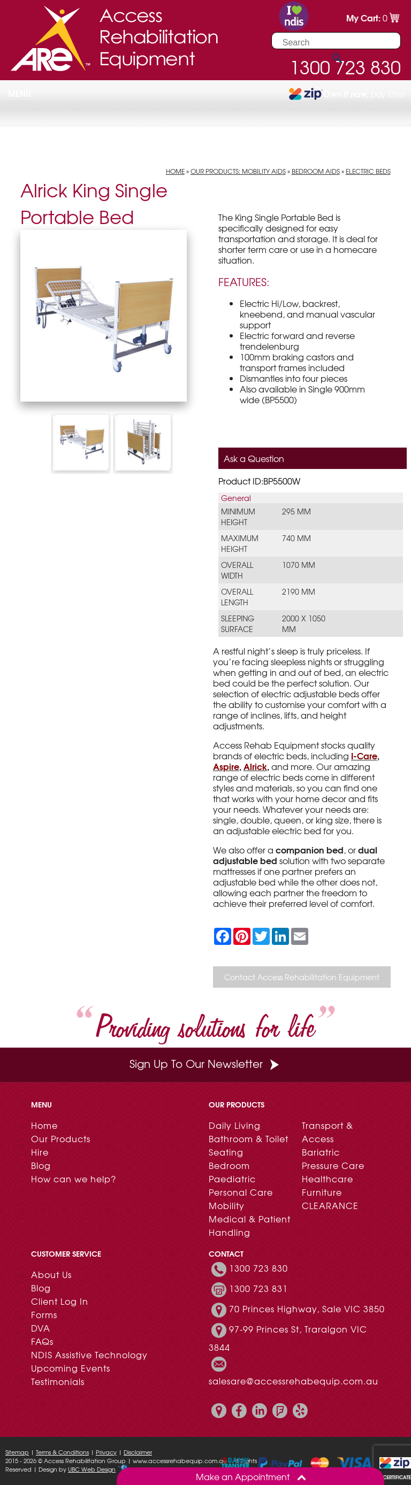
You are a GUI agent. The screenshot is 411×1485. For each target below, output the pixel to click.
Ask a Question (254, 458)
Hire (40, 1151)
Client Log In (59, 1301)
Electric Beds (368, 171)
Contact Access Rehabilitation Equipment (301, 977)
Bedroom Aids (316, 171)
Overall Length (237, 596)
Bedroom (229, 1165)
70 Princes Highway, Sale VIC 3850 (307, 1308)
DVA (40, 1327)
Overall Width (237, 570)
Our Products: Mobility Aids (238, 171)
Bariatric (321, 1151)
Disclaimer (138, 1452)
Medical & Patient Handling (250, 1225)
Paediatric (232, 1178)
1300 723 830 (258, 1267)
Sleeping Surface (237, 623)
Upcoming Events (70, 1367)
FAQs (42, 1341)
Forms (44, 1314)
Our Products (60, 1138)
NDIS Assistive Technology (89, 1354)
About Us (51, 1274)
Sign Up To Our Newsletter (205, 1063)
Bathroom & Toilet (248, 1138)
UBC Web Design (92, 1469)
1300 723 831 (258, 1288)
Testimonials (58, 1381)
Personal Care (241, 1192)
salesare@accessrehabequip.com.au (293, 1380)
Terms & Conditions (62, 1452)
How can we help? (73, 1178)
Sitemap (17, 1452)
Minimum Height (238, 516)
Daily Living (235, 1125)
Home (175, 171)
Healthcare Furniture (327, 1185)
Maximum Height (239, 543)
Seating (226, 1151)
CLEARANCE (330, 1205)
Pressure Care (333, 1165)
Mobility (227, 1205)
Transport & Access (327, 1132)
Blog (41, 1165)
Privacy (106, 1452)
